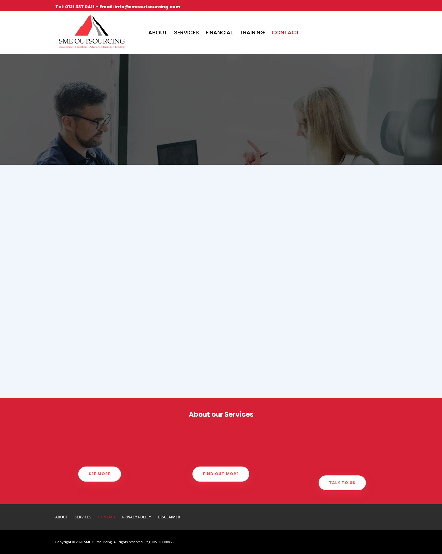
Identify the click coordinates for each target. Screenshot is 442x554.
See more (99, 473)
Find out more (221, 473)
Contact (285, 32)
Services (186, 32)
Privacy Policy (136, 517)
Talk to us (342, 482)
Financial (219, 32)
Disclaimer (169, 517)
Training (252, 32)
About (157, 32)
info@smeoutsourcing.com (147, 7)
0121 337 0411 (80, 7)
